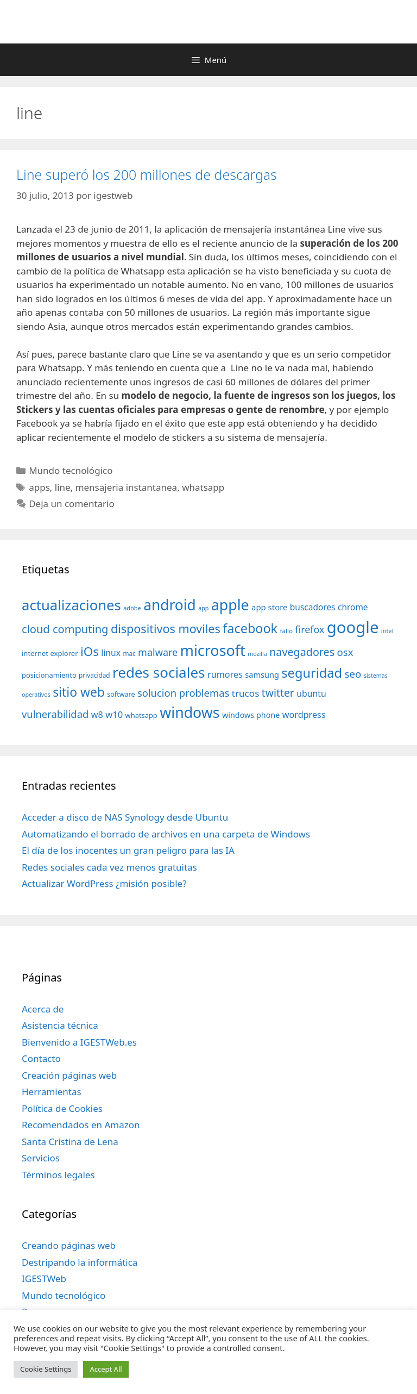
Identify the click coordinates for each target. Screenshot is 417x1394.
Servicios (41, 1158)
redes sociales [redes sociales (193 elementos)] (158, 672)
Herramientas (51, 1091)
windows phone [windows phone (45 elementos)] (251, 715)
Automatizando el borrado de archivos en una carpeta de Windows (166, 834)
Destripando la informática (79, 1262)
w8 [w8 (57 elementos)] (97, 715)
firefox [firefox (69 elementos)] (309, 629)
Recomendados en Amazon (81, 1124)
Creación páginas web (69, 1075)
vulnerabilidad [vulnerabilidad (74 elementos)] (55, 714)
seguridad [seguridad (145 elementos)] (311, 673)
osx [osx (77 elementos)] (345, 652)
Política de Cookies (62, 1108)
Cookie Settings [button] (45, 1369)
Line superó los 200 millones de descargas (146, 174)
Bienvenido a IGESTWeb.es (79, 1042)
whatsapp (203, 487)
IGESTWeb (44, 1278)
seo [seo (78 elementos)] (353, 674)
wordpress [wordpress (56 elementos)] (304, 715)
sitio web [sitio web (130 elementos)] (79, 692)
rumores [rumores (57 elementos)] (225, 674)
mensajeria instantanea (126, 487)
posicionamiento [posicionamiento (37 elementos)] (49, 675)
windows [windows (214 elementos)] (189, 712)
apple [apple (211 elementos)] (230, 605)
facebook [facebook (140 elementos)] (250, 628)
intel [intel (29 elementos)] (387, 631)
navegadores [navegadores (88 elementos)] (301, 652)
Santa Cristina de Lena (70, 1141)
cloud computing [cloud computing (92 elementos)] (65, 629)
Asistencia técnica (60, 1025)
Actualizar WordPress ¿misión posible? (104, 883)
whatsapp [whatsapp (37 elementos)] (141, 715)
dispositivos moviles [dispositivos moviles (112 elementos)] (165, 628)
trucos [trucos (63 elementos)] (246, 693)
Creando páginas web (69, 1245)
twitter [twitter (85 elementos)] (278, 692)
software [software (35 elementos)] (121, 694)
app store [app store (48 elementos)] (269, 607)
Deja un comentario (72, 503)
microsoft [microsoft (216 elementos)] (212, 650)
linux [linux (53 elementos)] (111, 653)
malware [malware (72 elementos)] (158, 652)
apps (39, 487)
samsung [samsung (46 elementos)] (262, 674)
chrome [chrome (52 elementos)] (353, 607)
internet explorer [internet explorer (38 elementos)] (50, 653)
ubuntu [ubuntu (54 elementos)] (311, 693)
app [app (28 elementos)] (203, 608)
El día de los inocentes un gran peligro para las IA (128, 850)
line (63, 487)
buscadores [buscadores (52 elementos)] (313, 607)
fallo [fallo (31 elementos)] (286, 631)
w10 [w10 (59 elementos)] (114, 714)
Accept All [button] (106, 1369)
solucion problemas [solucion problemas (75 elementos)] (183, 692)
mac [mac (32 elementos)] (129, 653)
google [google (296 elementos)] (353, 627)
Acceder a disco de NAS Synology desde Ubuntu (125, 817)
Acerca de (43, 1009)
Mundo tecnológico (70, 470)
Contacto (41, 1058)
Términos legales (58, 1174)
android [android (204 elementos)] (169, 605)
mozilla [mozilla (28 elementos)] (257, 654)
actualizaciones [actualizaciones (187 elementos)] (71, 605)
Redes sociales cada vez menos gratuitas (109, 867)
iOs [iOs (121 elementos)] (89, 651)
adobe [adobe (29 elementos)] (132, 608)
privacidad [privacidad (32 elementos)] (94, 675)
